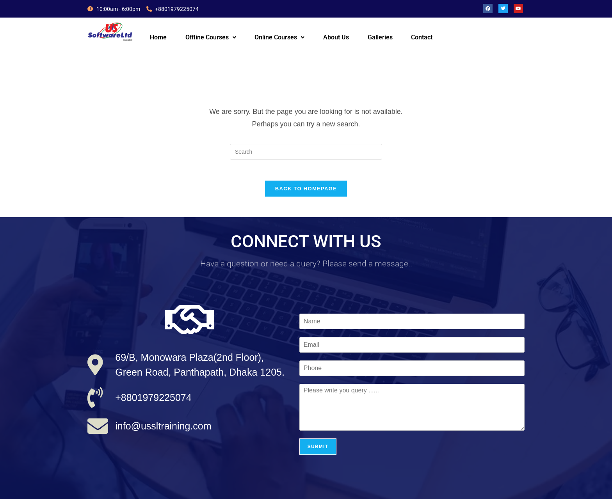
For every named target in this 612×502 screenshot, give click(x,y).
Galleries (380, 37)
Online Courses (279, 37)
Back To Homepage (306, 191)
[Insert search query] (306, 152)
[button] (211, 37)
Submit (318, 449)
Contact (421, 37)
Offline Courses (210, 37)
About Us (336, 37)
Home (158, 37)
